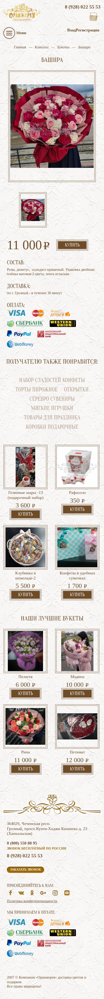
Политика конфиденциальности (32, 901)
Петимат (77, 752)
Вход (71, 30)
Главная (20, 47)
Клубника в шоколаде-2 (25, 575)
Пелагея (25, 676)
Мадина (77, 676)
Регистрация (87, 30)
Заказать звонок (25, 869)
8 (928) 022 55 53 (83, 7)
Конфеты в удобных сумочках (77, 575)
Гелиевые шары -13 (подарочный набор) (25, 495)
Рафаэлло (77, 492)
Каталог (42, 47)
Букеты (63, 47)
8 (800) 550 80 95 (22, 843)
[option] (33, 210)
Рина (25, 752)
